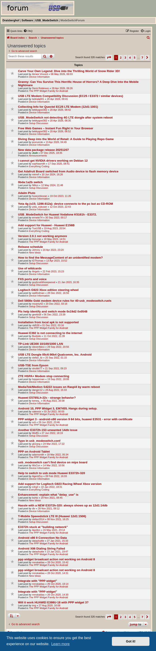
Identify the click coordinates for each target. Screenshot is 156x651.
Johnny (36, 250)
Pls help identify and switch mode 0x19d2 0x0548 (52, 311)
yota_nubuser (39, 206)
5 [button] (134, 57)
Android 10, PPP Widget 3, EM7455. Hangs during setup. (57, 408)
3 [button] (125, 57)
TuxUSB (36, 228)
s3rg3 (35, 487)
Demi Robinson (40, 88)
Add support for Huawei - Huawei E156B (46, 225)
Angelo (36, 271)
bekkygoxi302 (39, 109)
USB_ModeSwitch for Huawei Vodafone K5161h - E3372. (57, 214)
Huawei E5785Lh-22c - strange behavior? (47, 397)
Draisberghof (10, 20)
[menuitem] (27, 31)
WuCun (36, 465)
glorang (36, 443)
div (33, 508)
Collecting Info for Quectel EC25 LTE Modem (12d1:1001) (58, 106)
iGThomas (37, 260)
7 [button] (142, 57)
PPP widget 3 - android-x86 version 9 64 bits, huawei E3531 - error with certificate (75, 419)
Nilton (35, 185)
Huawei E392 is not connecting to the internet (50, 333)
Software (27, 20)
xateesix (36, 411)
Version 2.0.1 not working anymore (42, 236)
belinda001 (38, 99)
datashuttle (38, 540)
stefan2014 (38, 519)
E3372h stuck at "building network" (43, 527)
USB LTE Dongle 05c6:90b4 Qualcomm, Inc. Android (55, 354)
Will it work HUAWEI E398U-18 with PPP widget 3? (53, 602)
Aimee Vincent (40, 74)
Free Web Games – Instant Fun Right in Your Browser (55, 128)
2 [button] (120, 57)
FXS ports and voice (32, 279)
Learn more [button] (60, 644)
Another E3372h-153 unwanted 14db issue (47, 430)
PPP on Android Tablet (34, 451)
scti (34, 422)
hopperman (38, 379)
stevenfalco (38, 346)
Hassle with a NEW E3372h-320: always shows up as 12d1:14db (62, 505)
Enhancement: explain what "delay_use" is (48, 494)
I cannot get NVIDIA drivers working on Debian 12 (53, 160)
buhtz (35, 497)
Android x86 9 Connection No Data (42, 537)
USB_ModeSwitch (46, 20)
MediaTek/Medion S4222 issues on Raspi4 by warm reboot (59, 387)
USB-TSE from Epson (33, 365)
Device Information (39, 76)
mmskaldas (38, 562)
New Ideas (35, 252)
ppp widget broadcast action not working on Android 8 (56, 559)
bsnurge (36, 239)
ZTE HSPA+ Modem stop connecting (43, 376)
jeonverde (37, 142)
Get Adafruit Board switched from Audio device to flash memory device (68, 171)
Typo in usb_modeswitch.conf (39, 440)
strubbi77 (37, 368)
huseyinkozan (39, 196)
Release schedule (30, 247)
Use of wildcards (30, 268)
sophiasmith (38, 163)
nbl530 (35, 325)
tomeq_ (36, 400)
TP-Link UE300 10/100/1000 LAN (40, 343)
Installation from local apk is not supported (48, 322)
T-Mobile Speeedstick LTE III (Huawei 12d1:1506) (52, 516)
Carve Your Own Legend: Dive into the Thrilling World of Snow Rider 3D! (69, 71)
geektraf (36, 314)
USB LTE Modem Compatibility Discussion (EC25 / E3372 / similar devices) (70, 96)
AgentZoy (37, 476)
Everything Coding (39, 166)
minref (35, 174)
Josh (35, 153)
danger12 (37, 390)
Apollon (36, 530)
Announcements (38, 155)
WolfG (35, 433)
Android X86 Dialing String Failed (41, 548)
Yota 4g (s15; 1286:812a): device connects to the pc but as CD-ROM (65, 203)
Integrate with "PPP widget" (37, 581)
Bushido (36, 336)
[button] (109, 57)
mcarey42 (37, 303)
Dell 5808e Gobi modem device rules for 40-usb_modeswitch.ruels (64, 300)
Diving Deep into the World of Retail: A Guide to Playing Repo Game (66, 139)
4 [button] (130, 57)
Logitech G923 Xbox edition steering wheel (48, 290)
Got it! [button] (131, 641)
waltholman (38, 293)
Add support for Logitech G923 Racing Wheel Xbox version (60, 484)
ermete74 (37, 217)
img (34, 605)
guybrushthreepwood (43, 282)
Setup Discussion (38, 123)
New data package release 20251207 (43, 150)
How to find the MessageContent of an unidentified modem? (60, 257)
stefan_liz (37, 357)
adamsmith (38, 454)
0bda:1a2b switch (30, 182)
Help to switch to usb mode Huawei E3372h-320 (51, 473)
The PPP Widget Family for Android (48, 91)
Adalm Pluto (26, 193)
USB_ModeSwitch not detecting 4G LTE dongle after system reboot (65, 117)
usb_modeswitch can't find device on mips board (52, 462)
